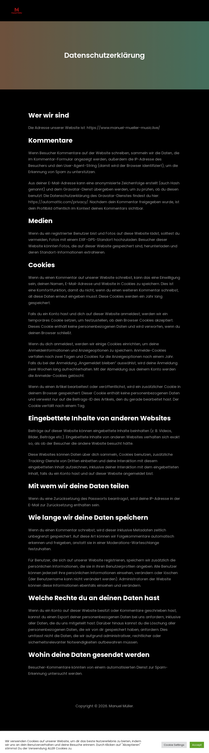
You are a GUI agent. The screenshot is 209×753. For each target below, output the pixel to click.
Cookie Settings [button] (174, 745)
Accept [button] (197, 745)
